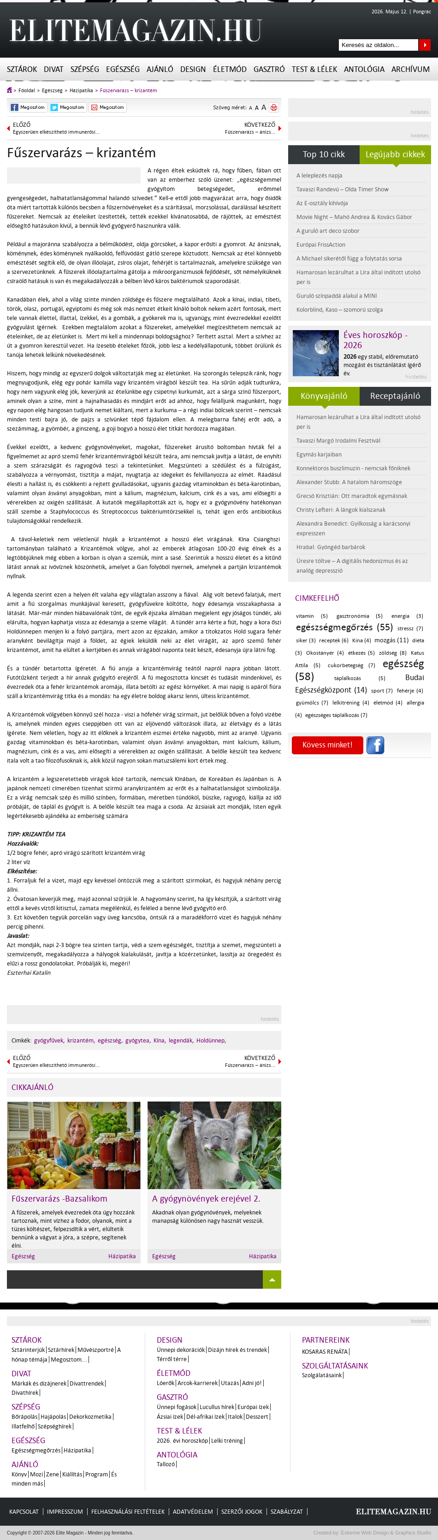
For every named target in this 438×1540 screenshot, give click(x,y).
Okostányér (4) (324, 653)
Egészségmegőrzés (36, 1450)
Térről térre (172, 1359)
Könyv (19, 1474)
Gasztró (269, 69)
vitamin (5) (312, 616)
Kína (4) (361, 641)
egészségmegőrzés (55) (344, 627)
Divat (54, 69)
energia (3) (407, 616)
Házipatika (81, 91)
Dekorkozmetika (90, 1416)
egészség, (110, 1040)
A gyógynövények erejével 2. (206, 1199)
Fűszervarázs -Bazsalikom (59, 1199)
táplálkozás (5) (360, 678)
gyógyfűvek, (49, 1040)
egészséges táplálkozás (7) (336, 715)
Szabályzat (287, 1511)
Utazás (230, 1383)
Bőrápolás (24, 1416)
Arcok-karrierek (198, 1383)
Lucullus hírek (217, 1407)
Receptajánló (395, 396)
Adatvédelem (193, 1511)
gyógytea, (138, 1040)
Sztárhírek (61, 1349)
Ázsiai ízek (170, 1416)
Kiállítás (72, 1474)
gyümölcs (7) (312, 703)
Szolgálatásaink (322, 1375)
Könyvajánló (324, 396)
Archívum (410, 69)
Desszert (257, 1416)
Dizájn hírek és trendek (237, 1349)
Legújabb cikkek (395, 154)
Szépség (85, 69)
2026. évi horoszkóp (182, 1440)
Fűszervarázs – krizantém (128, 91)
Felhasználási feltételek (128, 1511)
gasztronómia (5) (360, 616)
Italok (235, 1416)
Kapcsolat (24, 1511)
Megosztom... (69, 1359)
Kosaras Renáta (325, 1351)
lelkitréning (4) (350, 703)
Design (193, 69)
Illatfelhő (23, 1426)
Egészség (123, 69)
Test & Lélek (314, 69)
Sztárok (22, 69)
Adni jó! (252, 1383)
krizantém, (81, 1040)
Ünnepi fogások (176, 1407)
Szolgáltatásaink (335, 1366)
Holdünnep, (211, 1040)
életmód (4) (387, 703)
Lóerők (165, 1383)
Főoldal (26, 91)
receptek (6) (334, 641)
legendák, (181, 1040)
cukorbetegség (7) (352, 666)
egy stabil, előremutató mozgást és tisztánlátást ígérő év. (382, 365)
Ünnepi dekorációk (181, 1349)
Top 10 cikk (324, 154)
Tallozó (166, 1464)
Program (96, 1474)
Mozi (36, 1474)
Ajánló (160, 69)
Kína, (160, 1040)
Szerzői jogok (241, 1511)
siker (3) (306, 641)
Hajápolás (53, 1416)
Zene (52, 1474)
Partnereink (325, 1340)
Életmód (230, 69)
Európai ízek (253, 1407)
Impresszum (65, 1511)
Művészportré (95, 1349)
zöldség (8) (392, 653)
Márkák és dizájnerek (39, 1383)
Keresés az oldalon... (425, 45)
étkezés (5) (361, 653)
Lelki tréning (227, 1440)
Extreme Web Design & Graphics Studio (386, 1532)
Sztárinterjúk (28, 1349)
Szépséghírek (54, 1426)
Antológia (364, 69)
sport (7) (382, 691)
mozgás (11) (391, 640)
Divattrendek (87, 1383)
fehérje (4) (410, 691)
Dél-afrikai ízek (205, 1416)
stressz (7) (410, 629)
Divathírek (25, 1392)
